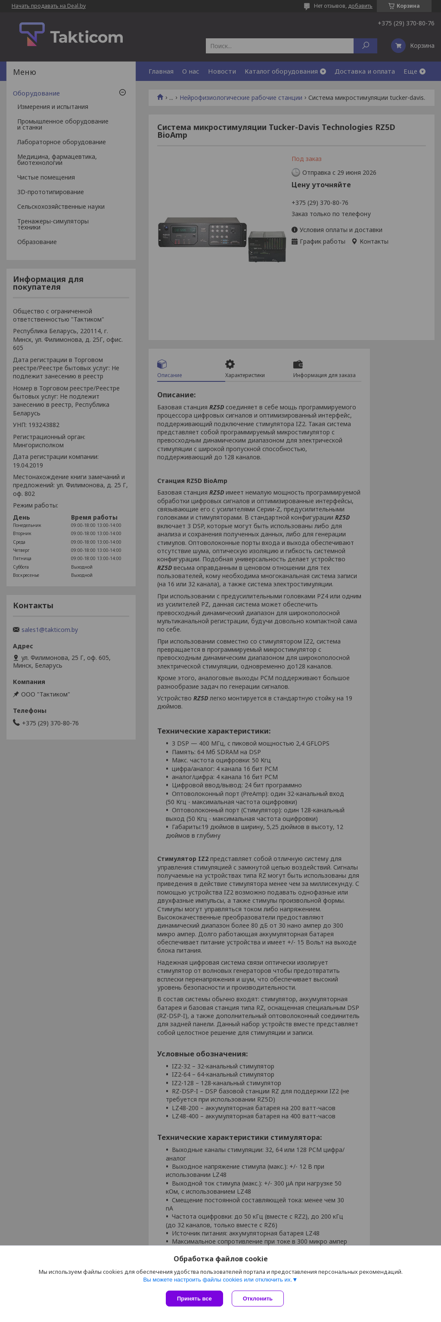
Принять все (194, 1298)
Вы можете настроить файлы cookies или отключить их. (217, 1279)
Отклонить (258, 1298)
